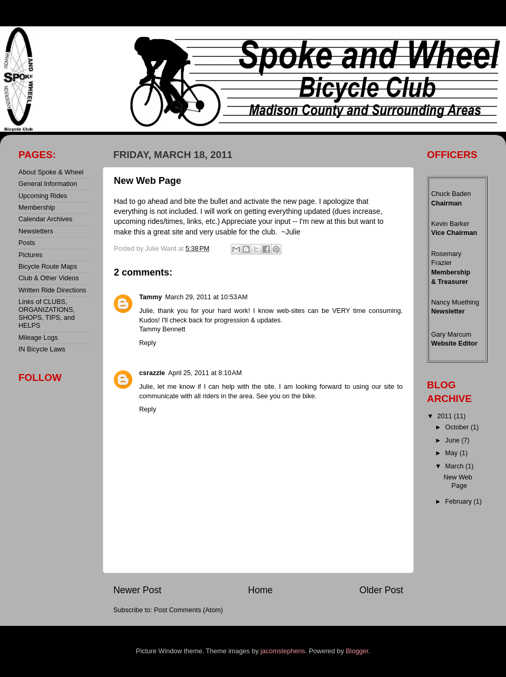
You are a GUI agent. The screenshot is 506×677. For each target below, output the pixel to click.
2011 (445, 416)
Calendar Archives (45, 219)
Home (260, 590)
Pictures (30, 255)
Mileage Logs (38, 337)
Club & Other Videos (48, 278)
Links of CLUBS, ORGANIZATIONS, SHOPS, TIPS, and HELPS (46, 313)
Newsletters (35, 231)
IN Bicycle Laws (41, 349)
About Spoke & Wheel (50, 172)
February (459, 501)
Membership (36, 207)
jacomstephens (282, 651)
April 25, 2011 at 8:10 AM (205, 373)
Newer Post (137, 590)
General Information (47, 184)
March (455, 466)
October (458, 427)
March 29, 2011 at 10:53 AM (206, 297)
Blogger (357, 651)
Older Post (381, 590)
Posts (26, 243)
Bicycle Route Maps (47, 266)
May (452, 453)
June (453, 440)
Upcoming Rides (42, 196)
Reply (147, 343)
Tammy (150, 297)
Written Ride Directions (52, 290)
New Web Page (457, 481)
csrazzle (152, 373)
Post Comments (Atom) (188, 610)
